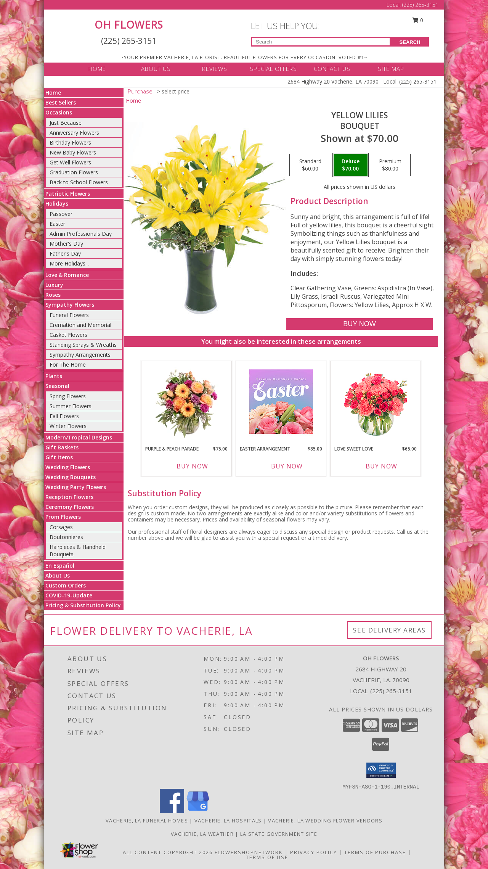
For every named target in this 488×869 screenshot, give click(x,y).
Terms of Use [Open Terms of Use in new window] (267, 857)
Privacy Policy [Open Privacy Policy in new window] (313, 852)
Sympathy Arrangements (80, 354)
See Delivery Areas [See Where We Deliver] (389, 630)
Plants (53, 376)
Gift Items (59, 457)
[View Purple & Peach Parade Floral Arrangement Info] (186, 401)
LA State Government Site (278, 833)
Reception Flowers (69, 496)
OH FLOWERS (129, 24)
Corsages (61, 527)
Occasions (58, 112)
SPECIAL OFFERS (273, 68)
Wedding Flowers (67, 467)
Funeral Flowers (69, 315)
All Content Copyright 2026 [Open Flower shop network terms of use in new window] (168, 852)
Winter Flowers (68, 426)
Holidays (56, 203)
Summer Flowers (71, 406)
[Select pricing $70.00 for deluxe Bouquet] (351, 165)
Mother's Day (66, 243)
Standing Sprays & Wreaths (83, 344)
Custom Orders (65, 585)
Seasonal (57, 385)
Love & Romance (67, 274)
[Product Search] (321, 42)
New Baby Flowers (73, 152)
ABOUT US (156, 68)
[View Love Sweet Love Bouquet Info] (376, 401)
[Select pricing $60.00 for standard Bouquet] (310, 165)
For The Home (68, 364)
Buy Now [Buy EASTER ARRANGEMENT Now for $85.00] (287, 466)
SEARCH (410, 42)
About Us (57, 575)
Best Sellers (60, 102)
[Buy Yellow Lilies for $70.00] (359, 324)
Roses (53, 294)
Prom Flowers (63, 516)
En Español (59, 565)
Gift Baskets (62, 447)
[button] (381, 770)
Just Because (66, 122)
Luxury (54, 284)
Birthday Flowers (70, 142)
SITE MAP (391, 68)
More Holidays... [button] (69, 263)
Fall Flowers (64, 416)
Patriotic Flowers (67, 193)
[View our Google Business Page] (198, 811)
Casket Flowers (68, 334)
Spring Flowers (68, 396)
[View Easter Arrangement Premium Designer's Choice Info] (281, 401)
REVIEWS (214, 68)
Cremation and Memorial (80, 324)
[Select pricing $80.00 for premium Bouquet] (390, 165)
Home (53, 92)
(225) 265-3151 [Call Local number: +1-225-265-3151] (420, 4)
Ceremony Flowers (69, 506)
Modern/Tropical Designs (78, 437)
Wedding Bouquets (70, 477)
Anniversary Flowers (74, 132)
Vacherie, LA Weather (202, 833)
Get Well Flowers (70, 162)
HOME (97, 68)
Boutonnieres (66, 537)
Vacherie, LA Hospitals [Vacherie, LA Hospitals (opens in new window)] (228, 820)
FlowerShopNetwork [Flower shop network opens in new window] (249, 852)
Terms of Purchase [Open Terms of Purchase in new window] (375, 852)
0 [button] (418, 20)
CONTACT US (332, 68)
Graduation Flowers (74, 172)
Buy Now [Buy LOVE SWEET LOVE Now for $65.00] (381, 466)
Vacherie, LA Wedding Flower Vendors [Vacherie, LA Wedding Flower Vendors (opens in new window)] (325, 820)
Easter (57, 223)
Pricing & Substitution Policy (83, 605)
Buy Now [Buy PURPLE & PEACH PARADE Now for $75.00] (192, 466)
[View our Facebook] (172, 811)
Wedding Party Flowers (75, 487)
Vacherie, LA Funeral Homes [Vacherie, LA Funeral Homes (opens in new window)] (147, 820)
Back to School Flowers (79, 182)
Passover (61, 213)
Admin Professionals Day (81, 233)
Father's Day (65, 253)
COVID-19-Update (68, 595)
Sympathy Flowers (69, 304)
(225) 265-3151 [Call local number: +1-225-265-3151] (391, 691)
